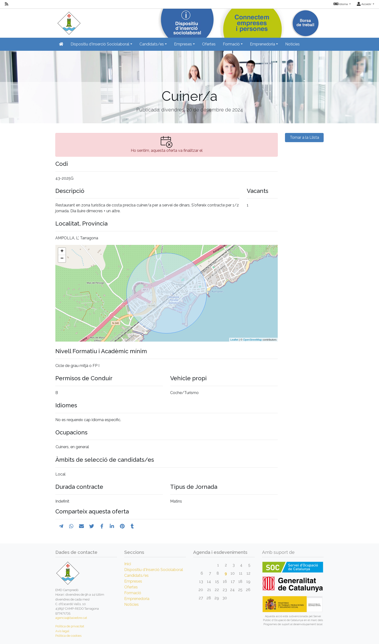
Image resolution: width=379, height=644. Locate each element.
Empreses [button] (183, 44)
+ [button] (62, 251)
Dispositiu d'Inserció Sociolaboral (153, 569)
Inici (127, 564)
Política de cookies (68, 635)
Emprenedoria (136, 598)
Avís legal (62, 631)
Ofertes (209, 44)
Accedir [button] (364, 4)
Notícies (292, 44)
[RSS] (6, 4)
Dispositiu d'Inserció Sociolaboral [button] (100, 44)
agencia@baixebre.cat (71, 618)
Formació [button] (231, 44)
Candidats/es (136, 575)
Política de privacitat (69, 626)
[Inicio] (68, 21)
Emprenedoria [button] (262, 44)
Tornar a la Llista (304, 137)
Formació (132, 593)
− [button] (62, 258)
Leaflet (234, 339)
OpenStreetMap (252, 339)
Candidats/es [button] (151, 44)
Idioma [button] (341, 4)
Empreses (133, 581)
